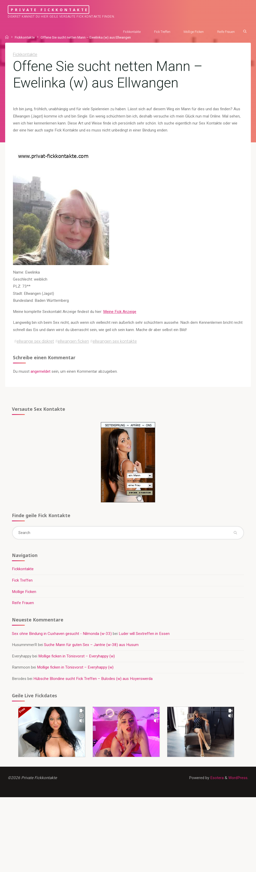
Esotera (216, 777)
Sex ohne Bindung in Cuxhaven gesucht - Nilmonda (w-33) (62, 633)
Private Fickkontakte (50, 9)
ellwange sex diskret (35, 341)
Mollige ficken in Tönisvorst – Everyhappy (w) (76, 656)
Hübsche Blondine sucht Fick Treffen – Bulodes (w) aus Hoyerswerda (93, 678)
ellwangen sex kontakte (115, 341)
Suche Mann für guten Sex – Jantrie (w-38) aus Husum (91, 644)
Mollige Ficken (24, 591)
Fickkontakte (25, 54)
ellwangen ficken (73, 341)
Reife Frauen (23, 602)
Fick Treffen (22, 580)
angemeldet (40, 371)
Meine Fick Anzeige (119, 311)
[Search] (245, 31)
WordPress (237, 777)
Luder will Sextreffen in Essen (144, 633)
